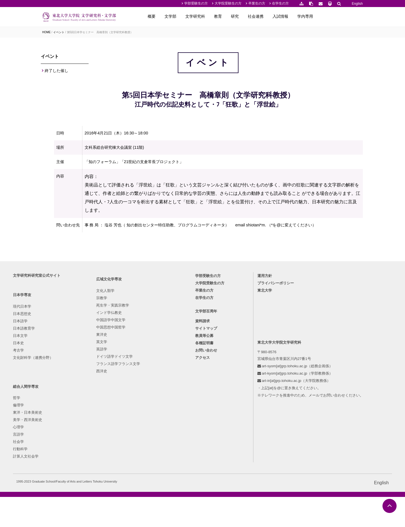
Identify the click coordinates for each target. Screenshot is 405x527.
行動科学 (145, 441)
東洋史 (95, 434)
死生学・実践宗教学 (106, 404)
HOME (46, 32)
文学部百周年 (206, 397)
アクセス (202, 443)
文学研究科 (240, 16)
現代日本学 (51, 390)
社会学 (143, 434)
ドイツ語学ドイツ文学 (108, 456)
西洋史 (95, 470)
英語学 (95, 448)
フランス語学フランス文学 (112, 463)
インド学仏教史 (103, 412)
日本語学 (49, 404)
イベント (58, 32)
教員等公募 (204, 421)
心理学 (143, 419)
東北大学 (252, 374)
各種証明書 (204, 429)
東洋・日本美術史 (153, 404)
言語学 (143, 426)
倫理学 (143, 397)
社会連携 (301, 16)
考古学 (47, 434)
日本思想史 (51, 397)
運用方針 (252, 359)
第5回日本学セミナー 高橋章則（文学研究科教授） (100, 32)
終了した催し (56, 73)
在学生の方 (280, 3)
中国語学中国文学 (105, 419)
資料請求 (202, 407)
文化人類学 (99, 390)
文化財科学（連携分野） (62, 441)
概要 (197, 16)
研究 (280, 16)
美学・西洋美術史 (153, 412)
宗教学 (95, 397)
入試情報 (326, 16)
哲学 (142, 390)
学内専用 (350, 16)
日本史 (47, 426)
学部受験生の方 (196, 3)
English (357, 4)
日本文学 (49, 419)
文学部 (216, 16)
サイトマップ (206, 414)
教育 (263, 16)
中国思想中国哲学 (105, 426)
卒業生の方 (256, 3)
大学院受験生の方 (228, 3)
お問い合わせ (206, 436)
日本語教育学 (53, 412)
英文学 (95, 441)
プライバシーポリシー (263, 366)
